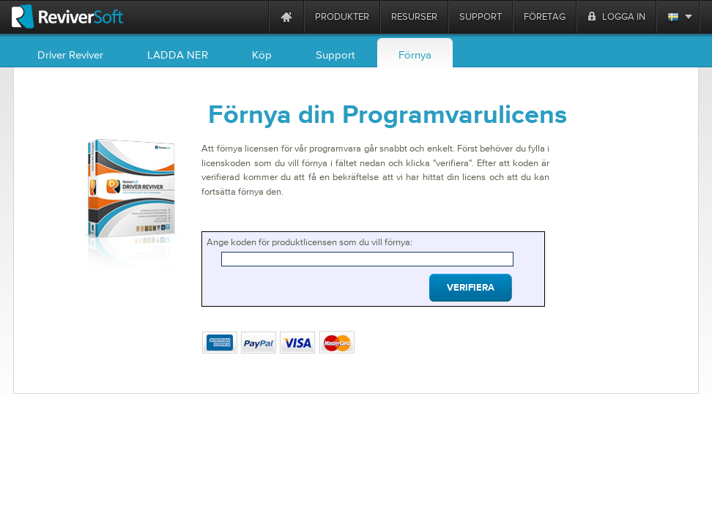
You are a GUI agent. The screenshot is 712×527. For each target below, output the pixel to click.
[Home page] (286, 16)
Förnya (414, 54)
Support (335, 54)
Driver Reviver (70, 54)
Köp (262, 54)
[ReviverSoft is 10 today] (254, 16)
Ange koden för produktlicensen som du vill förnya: (309, 241)
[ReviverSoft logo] (67, 16)
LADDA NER (177, 54)
